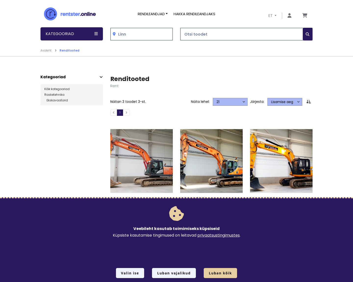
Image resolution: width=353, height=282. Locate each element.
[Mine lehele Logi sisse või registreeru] (289, 15)
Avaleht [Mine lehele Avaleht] (48, 50)
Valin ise (130, 273)
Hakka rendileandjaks (194, 13)
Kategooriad (53, 77)
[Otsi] (308, 34)
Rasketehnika (54, 94)
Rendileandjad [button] (151, 13)
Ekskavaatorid (56, 100)
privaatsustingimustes (218, 235)
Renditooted (69, 50)
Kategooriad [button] (72, 34)
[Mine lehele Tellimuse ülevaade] (305, 15)
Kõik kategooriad (57, 89)
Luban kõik (220, 273)
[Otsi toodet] (246, 34)
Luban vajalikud (174, 273)
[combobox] (141, 34)
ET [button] (271, 15)
